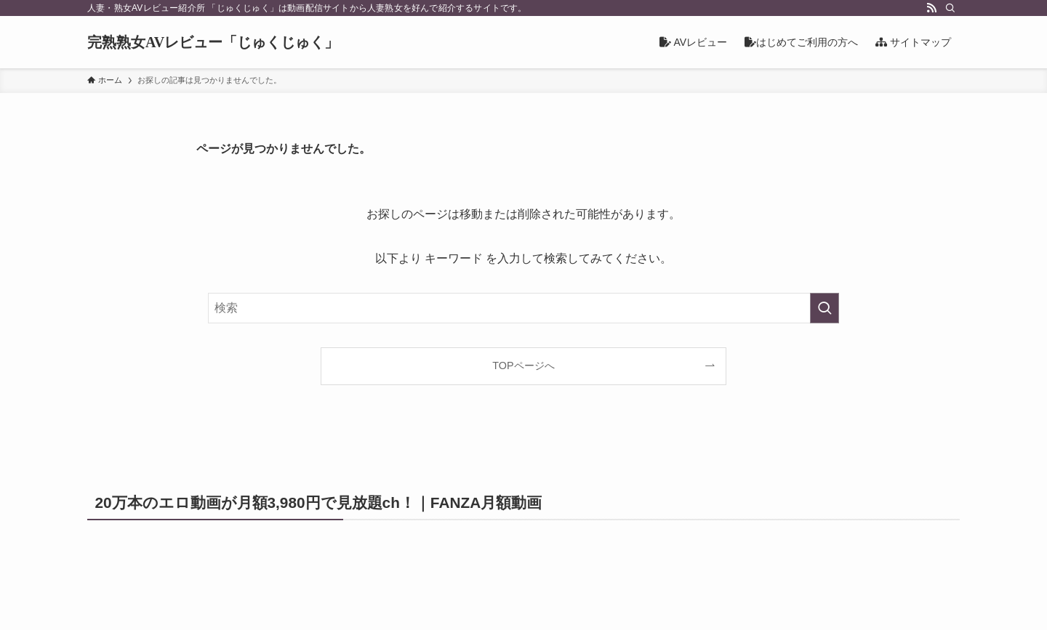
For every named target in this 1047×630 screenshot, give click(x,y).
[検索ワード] (523, 308)
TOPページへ (523, 365)
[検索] (950, 8)
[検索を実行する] (824, 308)
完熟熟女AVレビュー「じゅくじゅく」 (213, 42)
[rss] (931, 8)
